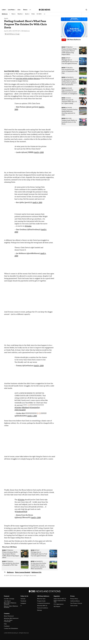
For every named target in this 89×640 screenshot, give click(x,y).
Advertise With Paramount (11, 618)
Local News (11, 9)
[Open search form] (86, 9)
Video (33, 14)
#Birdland (25, 408)
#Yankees (18, 512)
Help (5, 623)
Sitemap (39, 610)
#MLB (24, 512)
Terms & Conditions (42, 608)
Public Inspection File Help (60, 601)
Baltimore (5, 14)
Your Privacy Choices (76, 603)
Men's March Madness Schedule (10, 603)
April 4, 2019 (39, 152)
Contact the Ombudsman (11, 628)
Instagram (23, 603)
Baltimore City (36, 572)
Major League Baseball (22, 572)
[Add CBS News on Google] (12, 34)
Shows (25, 9)
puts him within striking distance (28, 79)
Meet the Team (41, 598)
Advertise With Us (42, 605)
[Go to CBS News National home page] (44, 10)
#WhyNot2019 (20, 410)
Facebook (23, 601)
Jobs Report (7, 601)
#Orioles (28, 226)
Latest (4, 9)
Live (19, 10)
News (14, 14)
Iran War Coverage (9, 598)
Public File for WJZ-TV (60, 598)
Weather (20, 14)
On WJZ (39, 14)
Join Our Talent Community (8, 621)
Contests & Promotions (43, 603)
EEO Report (57, 606)
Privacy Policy (74, 598)
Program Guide (41, 601)
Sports (27, 14)
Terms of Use (73, 605)
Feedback (6, 626)
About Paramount (9, 616)
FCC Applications (58, 604)
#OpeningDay (34, 408)
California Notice (75, 601)
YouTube (23, 598)
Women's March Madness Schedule (11, 606)
